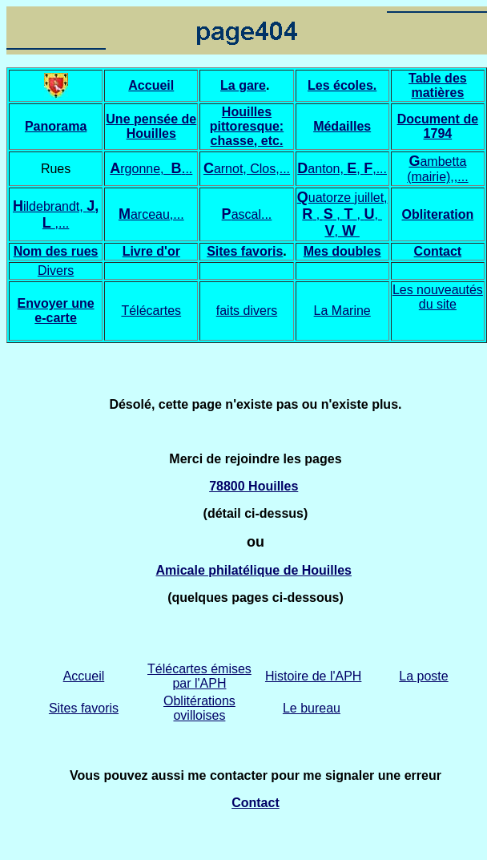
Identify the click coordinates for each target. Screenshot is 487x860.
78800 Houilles (253, 486)
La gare (243, 85)
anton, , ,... (347, 169)
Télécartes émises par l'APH (199, 676)
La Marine (342, 310)
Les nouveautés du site (437, 297)
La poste (423, 676)
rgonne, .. (156, 169)
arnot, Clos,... (252, 169)
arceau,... (157, 214)
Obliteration (437, 214)
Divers (56, 270)
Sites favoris (245, 251)
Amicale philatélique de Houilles (253, 570)
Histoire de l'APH (313, 676)
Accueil (84, 676)
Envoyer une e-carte (56, 311)
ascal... (247, 214)
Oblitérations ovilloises (199, 708)
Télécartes (151, 310)
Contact (438, 251)
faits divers (246, 310)
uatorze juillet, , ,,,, (344, 214)
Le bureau (311, 708)
